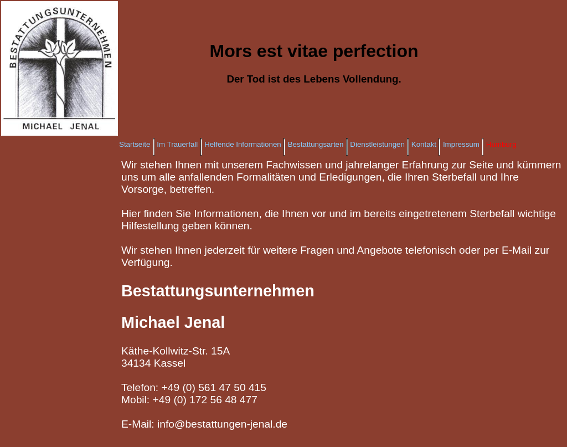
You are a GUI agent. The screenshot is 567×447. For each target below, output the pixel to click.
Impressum (461, 144)
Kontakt (423, 144)
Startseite (134, 144)
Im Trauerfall (177, 144)
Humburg (501, 144)
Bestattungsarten (316, 144)
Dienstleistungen (377, 144)
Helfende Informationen (242, 144)
